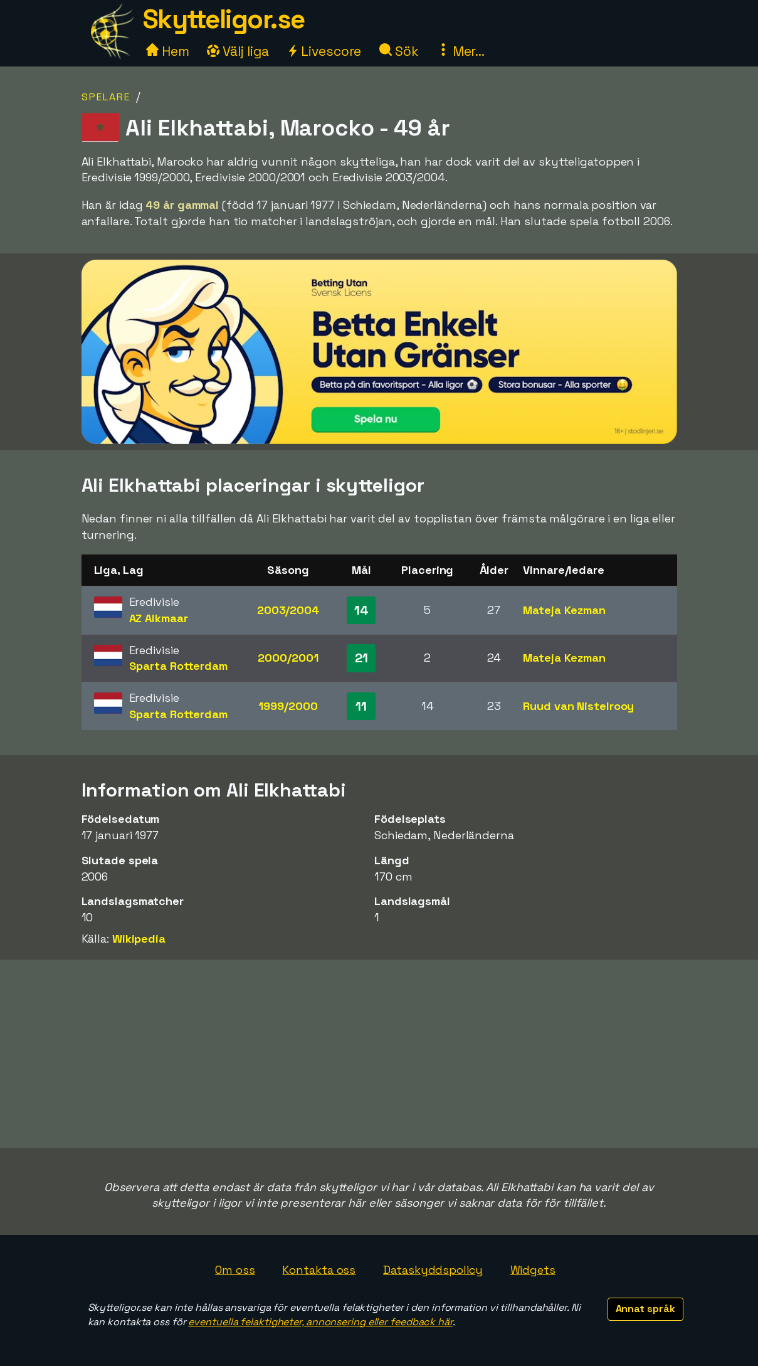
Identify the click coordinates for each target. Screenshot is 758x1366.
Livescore (324, 51)
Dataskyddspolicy (432, 1270)
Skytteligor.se (224, 19)
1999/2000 (287, 706)
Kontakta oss (318, 1270)
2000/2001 (288, 657)
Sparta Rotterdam (178, 666)
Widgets (532, 1270)
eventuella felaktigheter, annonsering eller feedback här (320, 1321)
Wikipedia (139, 938)
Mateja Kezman (564, 610)
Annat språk (645, 1308)
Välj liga (237, 51)
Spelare (106, 96)
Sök (399, 51)
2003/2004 (288, 610)
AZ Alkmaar (158, 618)
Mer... (461, 51)
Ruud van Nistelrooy (578, 706)
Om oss (235, 1270)
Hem (167, 51)
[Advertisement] (379, 1053)
